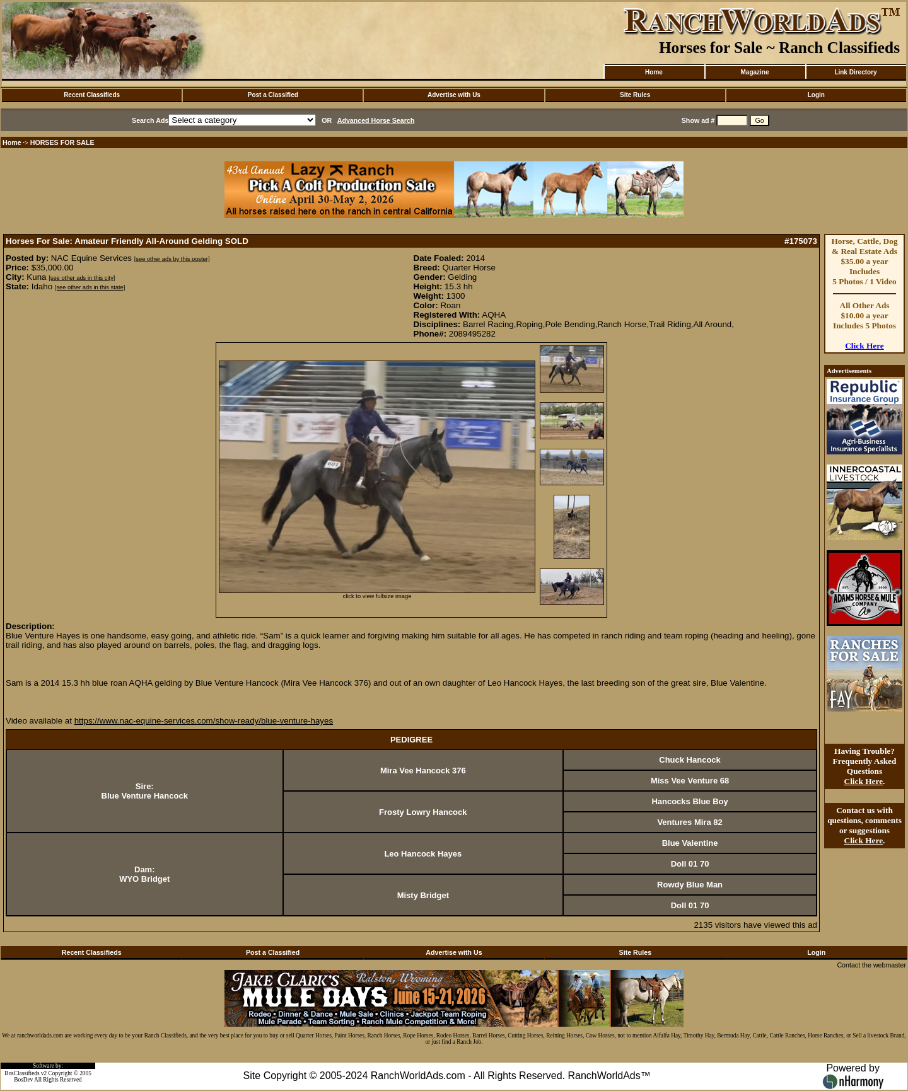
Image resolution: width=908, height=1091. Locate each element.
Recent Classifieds (92, 94)
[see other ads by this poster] (172, 259)
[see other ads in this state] (90, 287)
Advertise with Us (454, 94)
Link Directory (855, 72)
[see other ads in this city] (82, 278)
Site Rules (635, 94)
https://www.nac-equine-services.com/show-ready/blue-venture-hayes (203, 720)
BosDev (23, 1080)
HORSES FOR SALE (62, 142)
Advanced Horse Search (376, 120)
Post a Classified (273, 94)
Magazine (754, 72)
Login (816, 94)
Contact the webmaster (871, 965)
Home (654, 72)
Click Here (864, 345)
